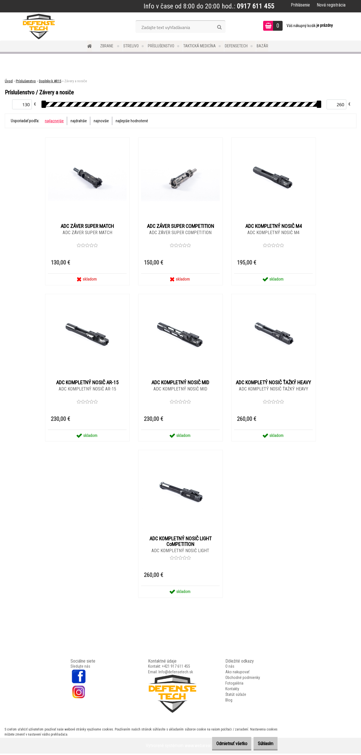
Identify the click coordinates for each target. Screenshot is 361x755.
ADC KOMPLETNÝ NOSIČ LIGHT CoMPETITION (180, 542)
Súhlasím (262, 743)
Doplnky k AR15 (50, 81)
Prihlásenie (300, 5)
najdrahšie (79, 121)
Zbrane (107, 46)
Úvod (9, 81)
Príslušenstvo (161, 46)
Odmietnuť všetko (223, 743)
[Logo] (39, 26)
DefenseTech (236, 46)
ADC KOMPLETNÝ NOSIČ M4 (273, 226)
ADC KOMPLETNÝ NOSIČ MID (180, 383)
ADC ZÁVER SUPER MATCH (87, 226)
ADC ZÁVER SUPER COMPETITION (180, 226)
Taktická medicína (199, 46)
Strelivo (131, 46)
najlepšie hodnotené (132, 121)
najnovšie (101, 121)
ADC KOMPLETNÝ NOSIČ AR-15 (87, 383)
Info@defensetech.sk (176, 673)
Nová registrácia (331, 5)
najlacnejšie (54, 121)
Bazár (262, 46)
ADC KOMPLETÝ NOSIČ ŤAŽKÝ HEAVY (273, 383)
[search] (219, 27)
